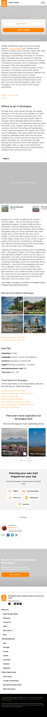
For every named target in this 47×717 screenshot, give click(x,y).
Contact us (7, 622)
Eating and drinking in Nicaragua (12, 399)
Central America (15, 48)
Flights (13, 491)
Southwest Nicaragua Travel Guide (13, 340)
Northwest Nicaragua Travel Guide (13, 337)
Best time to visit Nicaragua (10, 407)
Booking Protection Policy (12, 685)
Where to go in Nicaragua (10, 95)
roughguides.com (6, 39)
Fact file (4, 98)
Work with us (7, 630)
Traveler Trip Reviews (10, 680)
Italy (4, 643)
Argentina (6, 668)
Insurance (23, 504)
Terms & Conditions (31, 698)
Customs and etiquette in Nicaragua (13, 390)
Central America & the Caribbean (23, 39)
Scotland (6, 664)
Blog (4, 634)
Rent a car (15, 497)
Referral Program (9, 689)
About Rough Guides (10, 614)
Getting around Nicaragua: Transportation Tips (17, 393)
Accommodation (30, 491)
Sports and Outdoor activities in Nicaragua (15, 402)
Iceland (5, 655)
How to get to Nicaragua (9, 396)
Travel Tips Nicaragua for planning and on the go (17, 404)
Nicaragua (23, 517)
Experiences (31, 497)
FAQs (5, 626)
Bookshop (6, 618)
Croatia (5, 651)
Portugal (6, 647)
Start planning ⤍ (15, 574)
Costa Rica (7, 660)
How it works (14, 2)
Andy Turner (12, 527)
